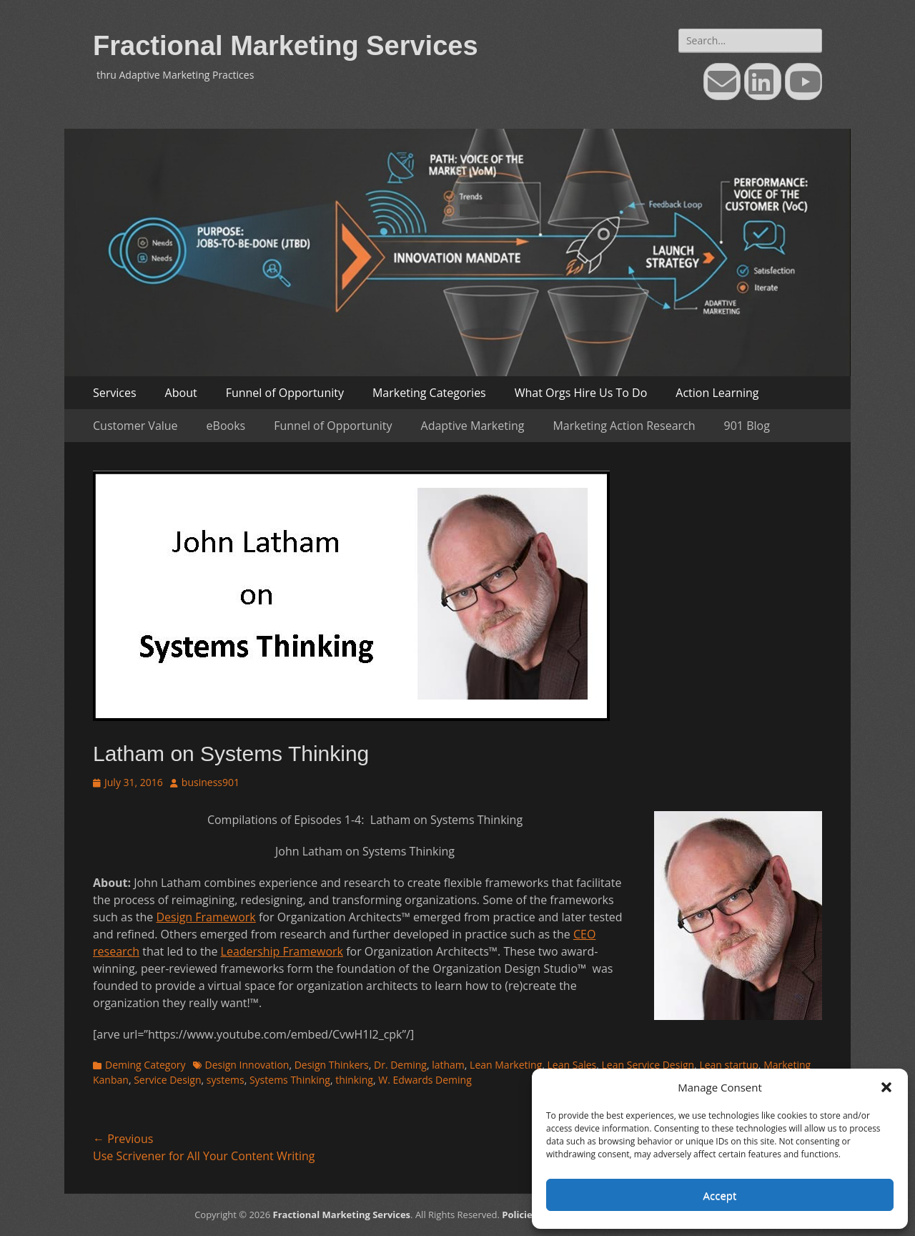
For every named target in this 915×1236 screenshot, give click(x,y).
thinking (354, 1080)
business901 (210, 782)
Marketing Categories (429, 393)
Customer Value (135, 425)
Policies (519, 1214)
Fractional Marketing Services (285, 46)
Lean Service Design (648, 1064)
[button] (886, 1087)
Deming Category (145, 1064)
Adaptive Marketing (473, 425)
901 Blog (747, 425)
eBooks (226, 425)
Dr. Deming (400, 1064)
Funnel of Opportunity (285, 393)
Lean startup (728, 1064)
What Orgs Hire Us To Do (581, 393)
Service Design (167, 1080)
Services (115, 393)
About (181, 393)
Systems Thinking (289, 1080)
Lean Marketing (506, 1064)
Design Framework (205, 917)
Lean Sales (572, 1064)
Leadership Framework (282, 951)
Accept (720, 1195)
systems (225, 1080)
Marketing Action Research (624, 425)
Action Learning (717, 393)
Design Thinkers (332, 1064)
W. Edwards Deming (425, 1080)
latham (448, 1064)
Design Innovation (247, 1064)
